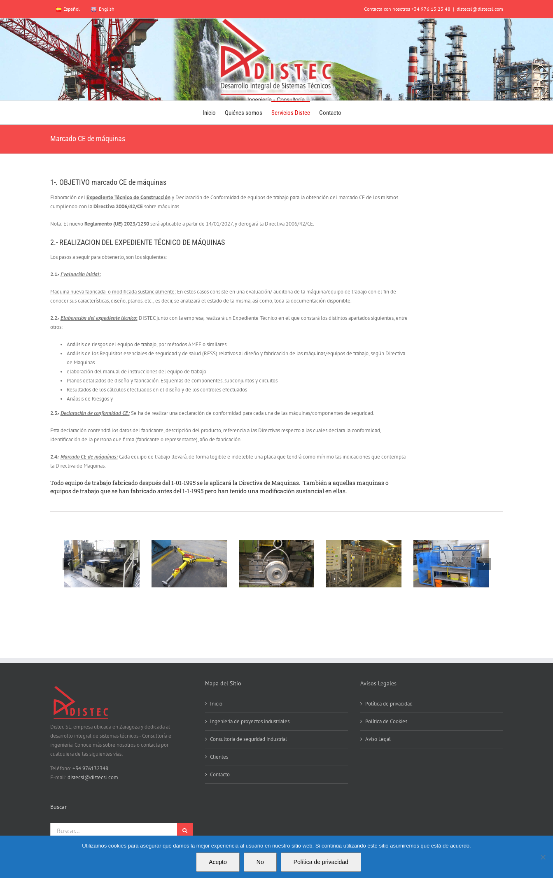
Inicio (216, 703)
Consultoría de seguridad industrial (248, 739)
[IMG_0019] (363, 563)
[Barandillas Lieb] (101, 563)
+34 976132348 (90, 768)
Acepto (218, 862)
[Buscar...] (113, 830)
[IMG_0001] (189, 563)
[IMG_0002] (276, 563)
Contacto (220, 774)
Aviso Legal (378, 739)
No (260, 862)
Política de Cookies (386, 721)
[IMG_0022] (450, 563)
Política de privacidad (389, 703)
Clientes (219, 756)
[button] (69, 564)
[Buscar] (185, 830)
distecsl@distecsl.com (480, 9)
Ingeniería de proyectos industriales (249, 721)
